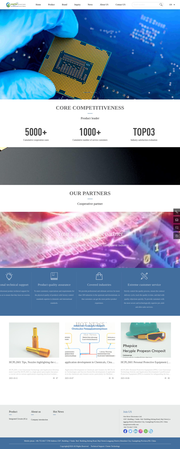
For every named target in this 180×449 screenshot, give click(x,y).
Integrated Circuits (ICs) (18, 419)
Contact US (120, 4)
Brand (64, 4)
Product (51, 4)
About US (104, 4)
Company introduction (39, 420)
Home (38, 4)
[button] (86, 92)
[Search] (148, 4)
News (90, 4)
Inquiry (77, 4)
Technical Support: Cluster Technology (105, 446)
